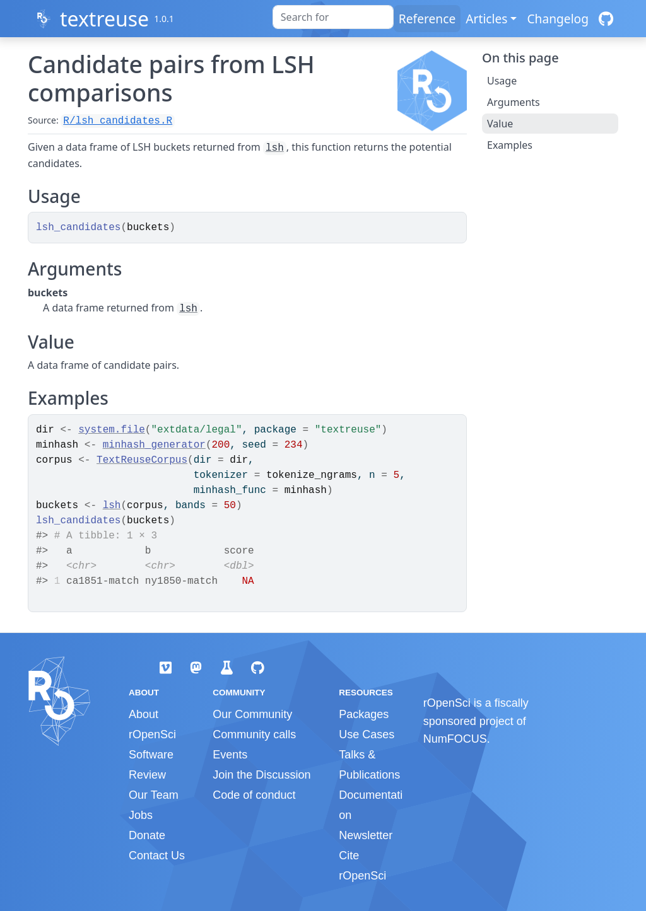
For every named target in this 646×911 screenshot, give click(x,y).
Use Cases (366, 734)
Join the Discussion (261, 775)
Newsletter (365, 835)
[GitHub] (606, 18)
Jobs (141, 815)
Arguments (513, 102)
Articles (486, 18)
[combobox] (333, 17)
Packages (364, 714)
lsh (275, 148)
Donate (147, 835)
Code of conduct (254, 795)
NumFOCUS (455, 739)
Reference (427, 18)
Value (500, 124)
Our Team (154, 795)
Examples (509, 145)
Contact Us (157, 855)
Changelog (558, 18)
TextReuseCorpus (142, 460)
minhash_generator (154, 445)
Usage (502, 81)
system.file (111, 430)
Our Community (252, 714)
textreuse (104, 19)
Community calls (254, 734)
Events (230, 754)
